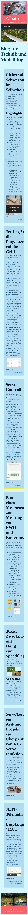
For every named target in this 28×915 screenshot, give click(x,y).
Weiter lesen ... (10, 217)
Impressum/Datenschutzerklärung (14, 911)
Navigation (6, 26)
